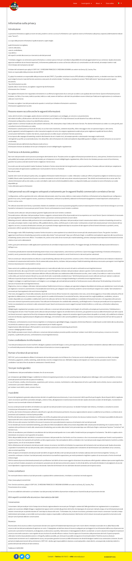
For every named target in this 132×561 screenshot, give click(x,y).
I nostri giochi (86, 3)
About (99, 3)
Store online (110, 3)
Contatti (51, 557)
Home (75, 3)
